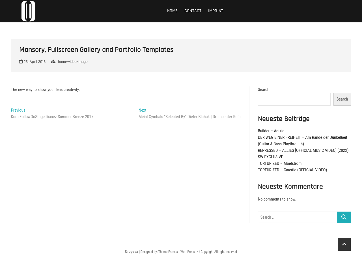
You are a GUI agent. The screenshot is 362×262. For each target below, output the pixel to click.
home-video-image (73, 61)
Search (264, 89)
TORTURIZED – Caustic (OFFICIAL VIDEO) (292, 169)
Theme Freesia (168, 252)
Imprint (215, 11)
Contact (192, 11)
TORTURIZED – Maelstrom (280, 163)
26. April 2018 (32, 61)
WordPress (187, 252)
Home (172, 11)
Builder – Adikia (271, 130)
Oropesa (131, 251)
